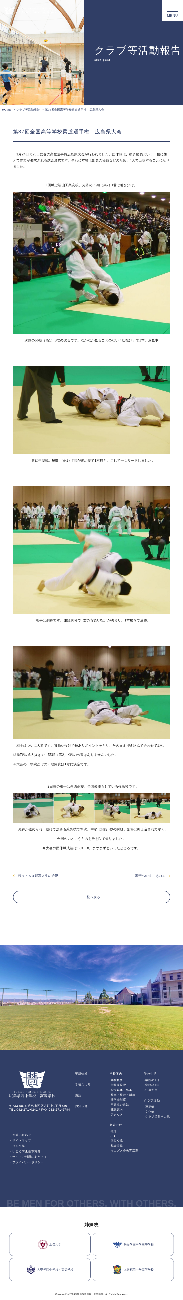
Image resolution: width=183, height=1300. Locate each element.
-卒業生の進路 (119, 1104)
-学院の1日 (151, 1080)
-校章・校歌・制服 (122, 1094)
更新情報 (81, 1073)
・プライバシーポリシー (26, 1162)
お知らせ (81, 1106)
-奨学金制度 (118, 1099)
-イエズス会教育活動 (124, 1150)
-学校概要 (116, 1080)
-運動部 (149, 1106)
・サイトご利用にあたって (28, 1156)
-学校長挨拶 (118, 1084)
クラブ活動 (152, 1100)
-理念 (113, 1131)
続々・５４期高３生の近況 (35, 876)
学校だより (83, 1084)
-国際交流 (116, 1140)
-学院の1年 (151, 1084)
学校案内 (116, 1073)
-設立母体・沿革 (121, 1090)
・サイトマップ (20, 1140)
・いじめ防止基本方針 (25, 1151)
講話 (78, 1095)
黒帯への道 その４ (152, 876)
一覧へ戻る (91, 897)
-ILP (113, 1136)
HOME (6, 109)
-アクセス (116, 1114)
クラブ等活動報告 (28, 109)
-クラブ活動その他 (157, 1116)
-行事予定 (151, 1090)
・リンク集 (17, 1146)
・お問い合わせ (20, 1135)
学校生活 (150, 1073)
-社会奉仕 (116, 1145)
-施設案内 (116, 1109)
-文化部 (149, 1111)
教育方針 (116, 1125)
